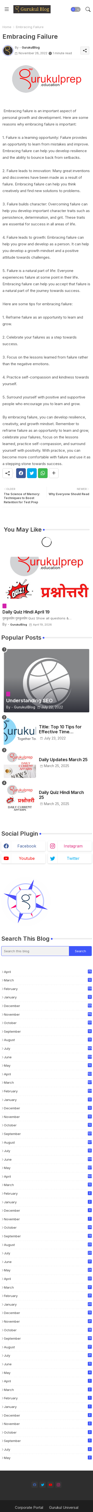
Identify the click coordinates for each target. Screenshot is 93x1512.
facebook (26, 846)
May (48, 1065)
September (48, 1031)
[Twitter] (32, 473)
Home (6, 27)
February (48, 989)
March (48, 980)
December (48, 1006)
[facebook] (34, 1485)
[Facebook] (21, 473)
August (48, 1040)
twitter (73, 858)
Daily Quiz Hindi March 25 (61, 795)
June (48, 1057)
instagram (73, 846)
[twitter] (42, 1485)
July (48, 1048)
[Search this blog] (35, 951)
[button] (76, 9)
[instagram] (58, 1485)
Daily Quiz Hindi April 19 (26, 612)
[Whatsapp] (43, 473)
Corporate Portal (29, 1507)
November (48, 1014)
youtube (27, 858)
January (48, 997)
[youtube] (50, 1485)
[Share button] (54, 473)
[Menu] (6, 9)
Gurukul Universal (63, 1507)
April (48, 972)
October (48, 1023)
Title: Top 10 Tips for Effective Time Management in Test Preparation (60, 729)
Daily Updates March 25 (63, 759)
